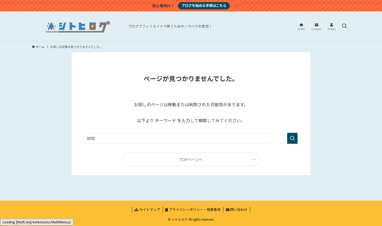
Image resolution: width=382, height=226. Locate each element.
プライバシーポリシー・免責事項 (192, 209)
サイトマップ (147, 209)
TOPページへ (190, 159)
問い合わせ (237, 209)
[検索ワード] (191, 138)
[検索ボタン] (344, 26)
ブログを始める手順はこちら (203, 5)
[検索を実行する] (292, 138)
